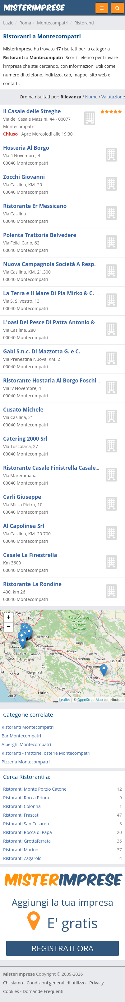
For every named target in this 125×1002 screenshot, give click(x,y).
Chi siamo (13, 983)
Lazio (8, 23)
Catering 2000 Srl (25, 438)
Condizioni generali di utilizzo (56, 983)
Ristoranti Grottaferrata (27, 841)
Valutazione (113, 97)
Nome (91, 97)
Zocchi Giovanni (24, 176)
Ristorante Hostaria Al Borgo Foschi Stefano (60, 380)
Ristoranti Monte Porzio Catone (35, 789)
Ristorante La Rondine (32, 584)
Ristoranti (84, 23)
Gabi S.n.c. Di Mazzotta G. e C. (41, 351)
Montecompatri (52, 23)
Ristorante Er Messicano (35, 205)
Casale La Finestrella (30, 555)
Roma (25, 23)
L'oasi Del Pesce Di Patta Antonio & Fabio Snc (62, 322)
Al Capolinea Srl (23, 525)
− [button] (9, 627)
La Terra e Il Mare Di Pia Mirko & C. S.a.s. (56, 293)
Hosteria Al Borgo (26, 147)
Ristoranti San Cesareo (26, 824)
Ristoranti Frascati (21, 815)
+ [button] (9, 618)
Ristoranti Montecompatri (28, 727)
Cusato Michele (23, 409)
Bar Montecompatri (21, 736)
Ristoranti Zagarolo (22, 858)
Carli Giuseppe (22, 496)
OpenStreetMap (90, 699)
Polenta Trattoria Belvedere (39, 235)
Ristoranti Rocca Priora (26, 798)
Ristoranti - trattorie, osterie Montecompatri (46, 753)
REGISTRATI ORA (63, 948)
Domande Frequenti (43, 991)
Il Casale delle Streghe (32, 111)
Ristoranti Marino (20, 850)
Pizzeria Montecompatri (26, 762)
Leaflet (64, 699)
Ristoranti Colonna (22, 806)
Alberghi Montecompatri (26, 744)
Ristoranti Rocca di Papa (27, 832)
